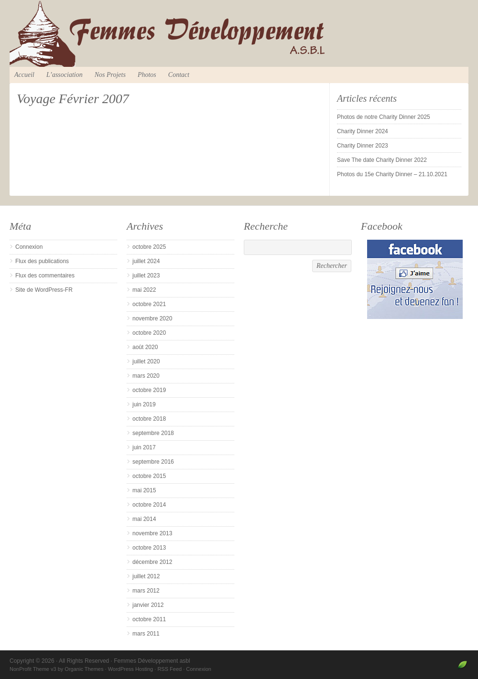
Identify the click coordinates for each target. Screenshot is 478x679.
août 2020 (145, 347)
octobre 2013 (149, 547)
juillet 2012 (146, 576)
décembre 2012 (152, 562)
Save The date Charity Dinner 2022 (382, 160)
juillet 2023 (146, 275)
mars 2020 (146, 375)
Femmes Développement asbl (239, 34)
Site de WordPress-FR (44, 289)
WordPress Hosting (130, 669)
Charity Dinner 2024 (362, 131)
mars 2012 (146, 590)
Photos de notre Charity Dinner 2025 (383, 117)
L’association (64, 74)
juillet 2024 (146, 261)
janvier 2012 (147, 605)
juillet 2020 (146, 361)
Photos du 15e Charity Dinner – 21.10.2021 (392, 174)
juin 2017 (144, 447)
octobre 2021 (149, 304)
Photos (147, 74)
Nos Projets (110, 74)
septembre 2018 (153, 433)
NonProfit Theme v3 (33, 669)
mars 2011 (146, 633)
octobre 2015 (149, 476)
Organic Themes (84, 669)
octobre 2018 (149, 418)
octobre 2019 (149, 390)
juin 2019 (144, 404)
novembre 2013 (152, 533)
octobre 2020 (149, 332)
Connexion (29, 247)
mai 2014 (144, 519)
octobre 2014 (149, 504)
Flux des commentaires (45, 275)
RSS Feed (169, 669)
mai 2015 (144, 490)
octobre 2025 (149, 247)
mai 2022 (144, 289)
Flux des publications (42, 261)
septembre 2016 (153, 461)
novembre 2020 (152, 318)
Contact (178, 74)
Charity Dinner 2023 (362, 145)
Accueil (24, 74)
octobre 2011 (149, 619)
